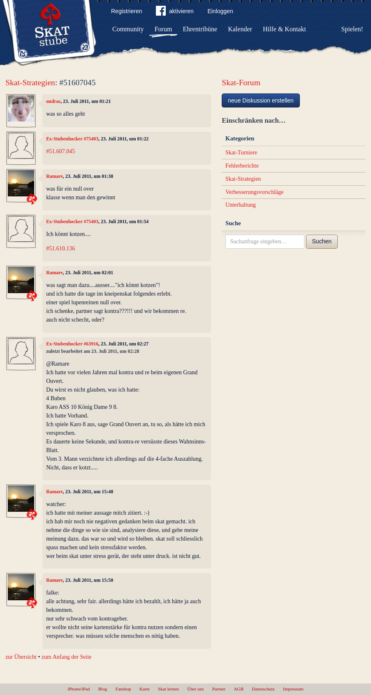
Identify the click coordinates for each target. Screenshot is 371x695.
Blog (102, 688)
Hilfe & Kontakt (284, 29)
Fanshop (123, 688)
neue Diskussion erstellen (261, 100)
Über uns (195, 688)
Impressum (293, 688)
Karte (144, 688)
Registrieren (126, 11)
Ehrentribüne (200, 29)
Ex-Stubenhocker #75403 (72, 139)
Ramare (54, 176)
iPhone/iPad (78, 688)
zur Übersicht (21, 657)
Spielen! (352, 29)
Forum (163, 29)
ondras (53, 101)
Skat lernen (168, 688)
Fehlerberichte (242, 166)
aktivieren (175, 12)
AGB (239, 688)
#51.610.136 (60, 248)
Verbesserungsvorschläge (254, 192)
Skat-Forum (241, 82)
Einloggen (220, 11)
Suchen (322, 241)
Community (128, 29)
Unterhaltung (240, 205)
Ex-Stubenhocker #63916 (72, 344)
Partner (218, 688)
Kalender (240, 29)
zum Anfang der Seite (67, 657)
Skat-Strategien (30, 82)
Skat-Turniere (241, 152)
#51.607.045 (60, 151)
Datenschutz (263, 688)
